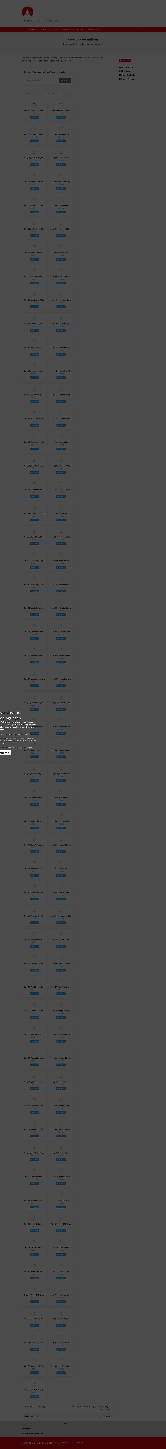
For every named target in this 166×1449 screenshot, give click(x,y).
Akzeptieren (83, 745)
